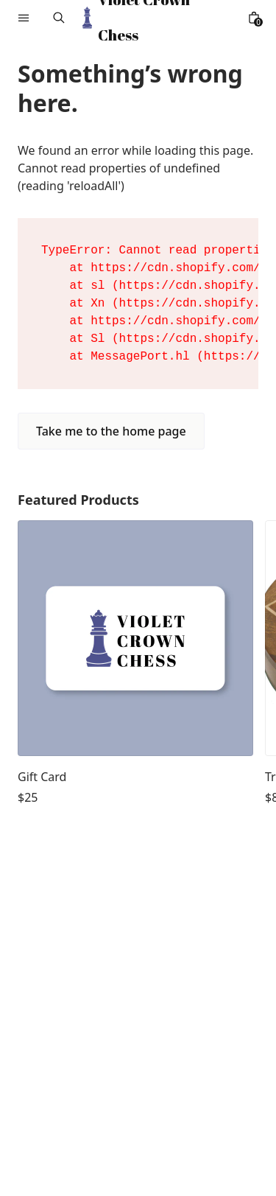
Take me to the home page (111, 431)
